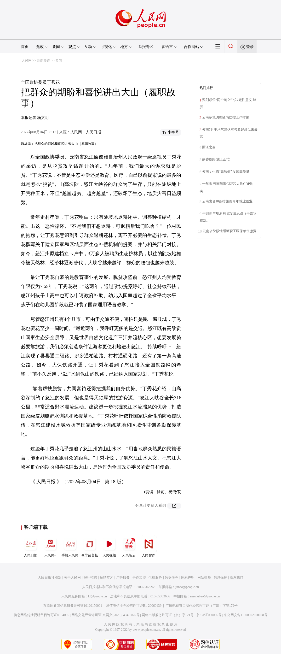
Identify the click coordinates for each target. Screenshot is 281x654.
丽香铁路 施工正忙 (216, 159)
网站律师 (204, 577)
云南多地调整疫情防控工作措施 (225, 117)
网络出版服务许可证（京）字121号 (168, 615)
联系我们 (236, 577)
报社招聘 (90, 577)
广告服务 (123, 577)
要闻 (58, 60)
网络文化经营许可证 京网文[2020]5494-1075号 (105, 615)
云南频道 (43, 60)
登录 (250, 47)
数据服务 (171, 577)
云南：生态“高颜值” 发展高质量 (226, 171)
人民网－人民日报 (85, 132)
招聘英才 (106, 577)
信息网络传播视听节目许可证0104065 (41, 615)
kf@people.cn (97, 596)
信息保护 (220, 577)
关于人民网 (72, 577)
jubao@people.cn (187, 587)
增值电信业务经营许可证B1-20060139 (133, 605)
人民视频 (109, 546)
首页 (25, 47)
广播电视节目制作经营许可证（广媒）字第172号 (202, 605)
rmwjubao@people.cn (205, 596)
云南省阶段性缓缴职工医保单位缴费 (229, 231)
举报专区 (146, 47)
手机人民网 (70, 546)
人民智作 (148, 546)
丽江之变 (209, 147)
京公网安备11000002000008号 (245, 615)
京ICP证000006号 (208, 615)
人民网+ (50, 546)
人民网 (27, 60)
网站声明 (188, 577)
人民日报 (30, 546)
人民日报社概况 (49, 577)
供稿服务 (155, 577)
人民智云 (128, 546)
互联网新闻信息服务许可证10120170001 (72, 605)
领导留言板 (89, 546)
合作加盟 (139, 577)
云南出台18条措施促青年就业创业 (227, 201)
